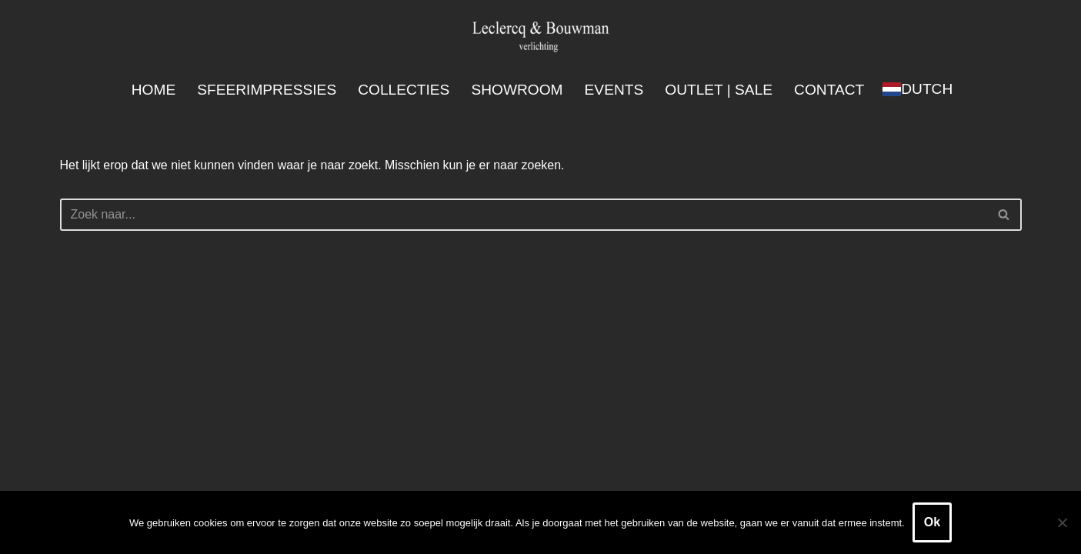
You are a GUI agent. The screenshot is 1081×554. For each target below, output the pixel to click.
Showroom (516, 90)
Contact (830, 90)
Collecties (403, 90)
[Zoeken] (523, 215)
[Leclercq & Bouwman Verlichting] (541, 36)
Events (614, 90)
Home (153, 90)
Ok (932, 522)
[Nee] (1061, 522)
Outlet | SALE (718, 90)
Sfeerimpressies (266, 90)
